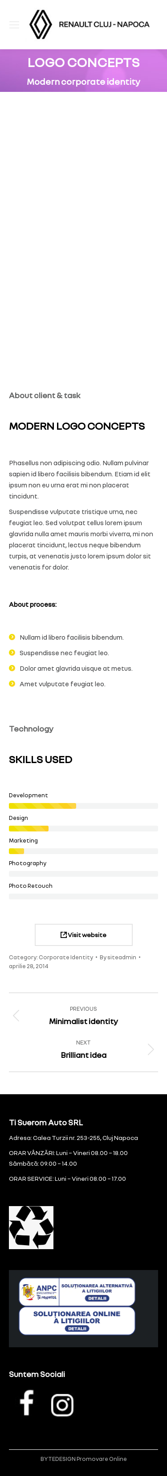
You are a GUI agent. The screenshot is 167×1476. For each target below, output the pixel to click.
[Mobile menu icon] (14, 25)
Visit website (83, 934)
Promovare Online (102, 1458)
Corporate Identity (66, 957)
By (118, 957)
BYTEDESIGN (58, 1458)
